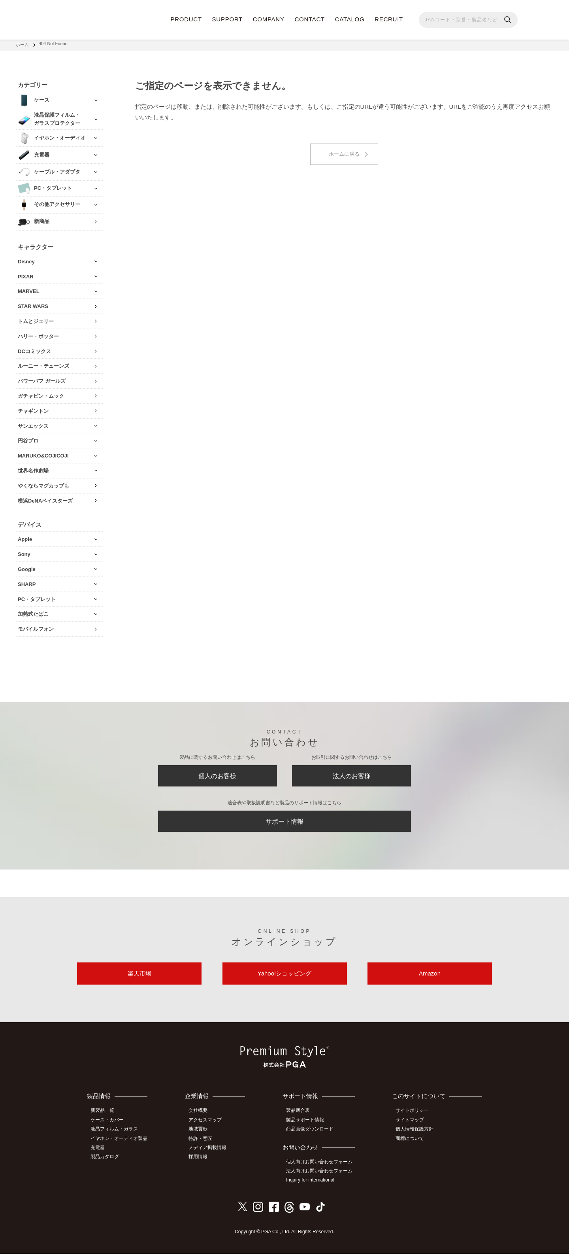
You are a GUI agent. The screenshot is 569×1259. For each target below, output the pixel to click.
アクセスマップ (209, 1127)
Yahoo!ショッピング (284, 979)
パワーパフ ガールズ (42, 378)
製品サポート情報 (308, 1127)
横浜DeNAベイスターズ (45, 498)
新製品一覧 (105, 1118)
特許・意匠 (204, 1144)
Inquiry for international (313, 1186)
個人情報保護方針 (417, 1136)
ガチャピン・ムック (41, 393)
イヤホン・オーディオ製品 (121, 1144)
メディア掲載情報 (211, 1154)
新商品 (41, 219)
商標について (412, 1144)
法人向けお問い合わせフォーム (322, 1177)
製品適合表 (301, 1118)
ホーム (22, 43)
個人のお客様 (217, 775)
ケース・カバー (109, 1127)
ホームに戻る (344, 152)
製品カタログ (107, 1162)
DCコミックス (34, 349)
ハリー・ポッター (38, 333)
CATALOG (350, 19)
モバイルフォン (36, 626)
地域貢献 (201, 1136)
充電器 (100, 1154)
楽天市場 (139, 979)
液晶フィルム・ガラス (116, 1136)
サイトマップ (412, 1127)
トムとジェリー (36, 318)
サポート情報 (284, 824)
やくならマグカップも (43, 483)
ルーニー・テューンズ (43, 364)
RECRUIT (389, 19)
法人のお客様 (351, 775)
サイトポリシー (414, 1118)
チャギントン (33, 408)
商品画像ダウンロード (313, 1136)
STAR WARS (33, 303)
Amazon (430, 979)
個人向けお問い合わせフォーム (322, 1168)
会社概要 (201, 1118)
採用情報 (201, 1162)
